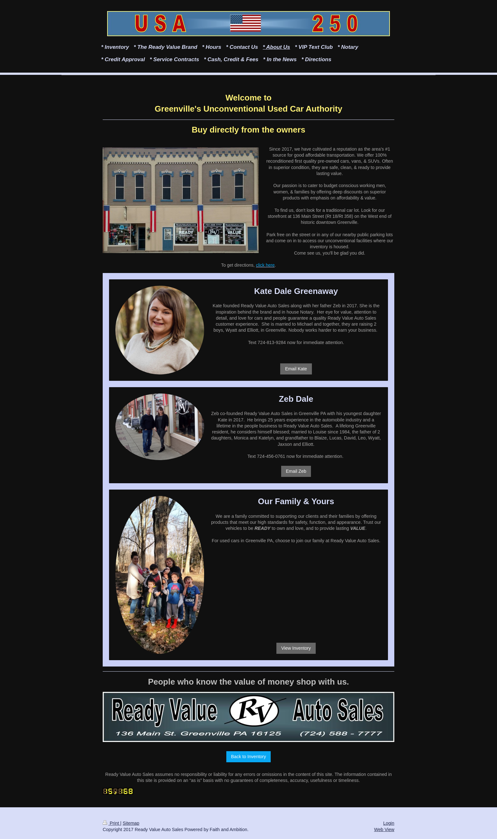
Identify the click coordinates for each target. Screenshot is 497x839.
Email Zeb (296, 471)
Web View (384, 829)
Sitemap (131, 823)
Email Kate (296, 368)
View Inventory (296, 648)
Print (111, 823)
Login (388, 823)
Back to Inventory (248, 756)
